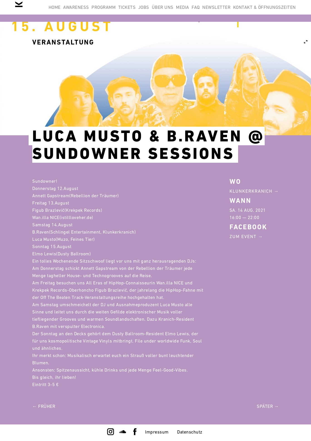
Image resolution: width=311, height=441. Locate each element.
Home (70, 10)
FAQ (252, 10)
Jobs (182, 10)
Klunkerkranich (251, 191)
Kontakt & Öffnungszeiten (261, 32)
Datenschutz (189, 431)
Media (233, 10)
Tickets (160, 10)
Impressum (157, 431)
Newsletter (279, 10)
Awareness (97, 10)
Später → (268, 406)
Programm (131, 10)
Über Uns (207, 10)
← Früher (43, 406)
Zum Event (243, 236)
